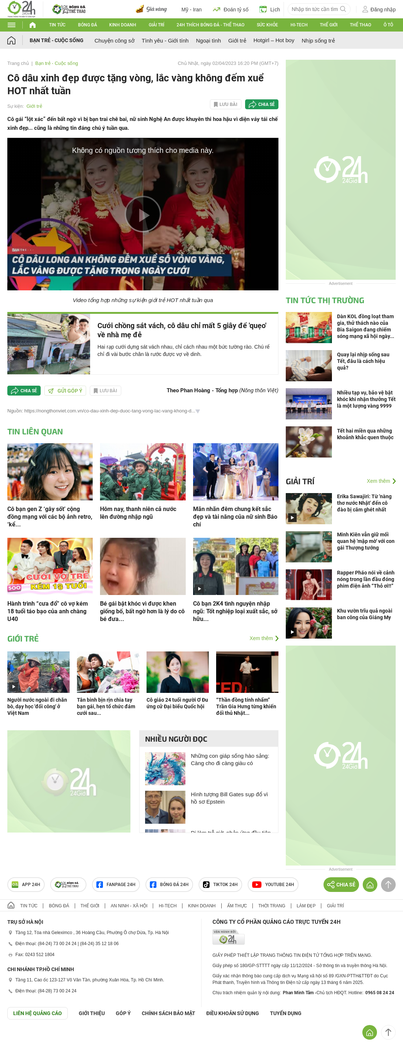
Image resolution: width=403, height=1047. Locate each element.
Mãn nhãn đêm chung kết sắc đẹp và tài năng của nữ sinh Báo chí (235, 517)
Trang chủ (18, 63)
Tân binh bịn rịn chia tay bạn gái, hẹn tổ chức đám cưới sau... (106, 706)
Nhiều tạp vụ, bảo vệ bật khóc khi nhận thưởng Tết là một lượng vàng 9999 (366, 399)
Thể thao (360, 24)
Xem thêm (261, 638)
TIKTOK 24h (220, 884)
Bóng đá (87, 24)
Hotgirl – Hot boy (274, 40)
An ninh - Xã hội (129, 905)
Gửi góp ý (65, 391)
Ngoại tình (208, 40)
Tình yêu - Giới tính (165, 40)
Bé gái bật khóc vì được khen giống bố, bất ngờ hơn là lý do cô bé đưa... (142, 611)
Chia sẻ (266, 104)
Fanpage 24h (116, 884)
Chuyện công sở (114, 40)
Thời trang (271, 905)
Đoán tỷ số (230, 9)
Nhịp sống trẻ (318, 40)
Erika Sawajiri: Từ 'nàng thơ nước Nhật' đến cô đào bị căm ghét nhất (364, 503)
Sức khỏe (267, 24)
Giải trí (156, 24)
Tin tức (57, 24)
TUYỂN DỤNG (286, 1013)
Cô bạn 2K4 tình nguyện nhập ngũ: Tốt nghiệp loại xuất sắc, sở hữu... (235, 611)
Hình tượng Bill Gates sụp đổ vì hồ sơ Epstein (229, 798)
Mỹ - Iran (191, 9)
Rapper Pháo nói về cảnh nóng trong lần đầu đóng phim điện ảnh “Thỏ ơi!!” (366, 579)
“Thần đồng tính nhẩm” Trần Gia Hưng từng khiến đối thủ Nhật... (246, 706)
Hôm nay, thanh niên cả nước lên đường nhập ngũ (138, 513)
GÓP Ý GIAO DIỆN (21, 1037)
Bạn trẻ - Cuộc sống (57, 40)
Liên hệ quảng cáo (37, 1013)
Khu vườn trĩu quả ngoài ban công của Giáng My (364, 614)
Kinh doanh (122, 24)
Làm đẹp (306, 905)
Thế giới (328, 24)
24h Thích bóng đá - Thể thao (210, 24)
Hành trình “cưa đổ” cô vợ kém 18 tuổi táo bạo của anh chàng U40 (47, 611)
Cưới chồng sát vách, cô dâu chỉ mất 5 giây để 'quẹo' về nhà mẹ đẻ (181, 330)
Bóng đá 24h (169, 884)
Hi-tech (299, 24)
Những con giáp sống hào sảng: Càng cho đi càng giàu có (230, 759)
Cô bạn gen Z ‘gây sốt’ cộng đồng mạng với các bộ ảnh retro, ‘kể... (49, 517)
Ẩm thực (237, 905)
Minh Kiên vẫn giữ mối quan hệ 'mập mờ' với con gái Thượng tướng (366, 541)
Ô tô (388, 24)
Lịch (269, 9)
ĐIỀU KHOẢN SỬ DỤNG (232, 1013)
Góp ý (123, 1013)
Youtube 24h (273, 884)
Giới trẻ (237, 40)
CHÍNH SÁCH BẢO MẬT (168, 1013)
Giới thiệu (92, 1013)
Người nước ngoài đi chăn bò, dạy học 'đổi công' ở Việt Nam (37, 706)
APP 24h (26, 884)
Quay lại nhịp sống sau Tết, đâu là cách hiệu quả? (363, 361)
